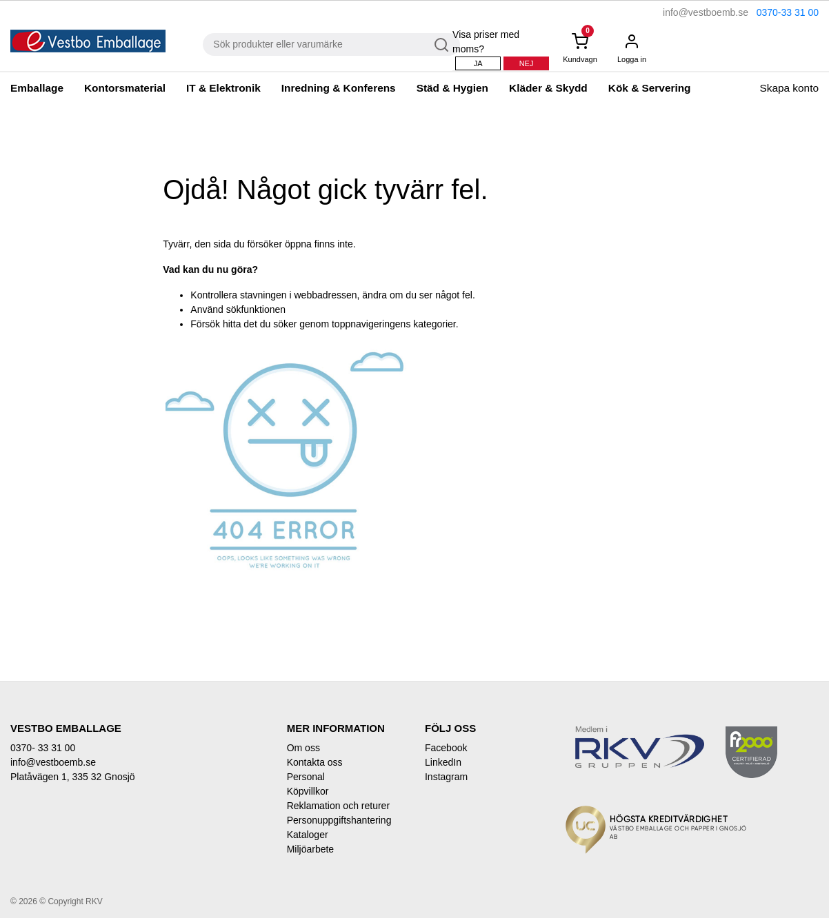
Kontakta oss (315, 762)
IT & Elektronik (223, 88)
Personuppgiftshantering (339, 820)
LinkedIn (443, 762)
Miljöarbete (310, 849)
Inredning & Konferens (338, 88)
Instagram (446, 776)
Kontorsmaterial (125, 88)
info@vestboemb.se (705, 12)
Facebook (446, 747)
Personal (306, 776)
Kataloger (307, 834)
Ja (478, 63)
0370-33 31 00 (788, 12)
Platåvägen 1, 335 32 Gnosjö (72, 776)
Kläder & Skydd (548, 88)
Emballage (36, 88)
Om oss (303, 747)
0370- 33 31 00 (42, 747)
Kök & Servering (649, 88)
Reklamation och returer (338, 805)
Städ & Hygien (452, 88)
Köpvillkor (308, 791)
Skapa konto (789, 88)
